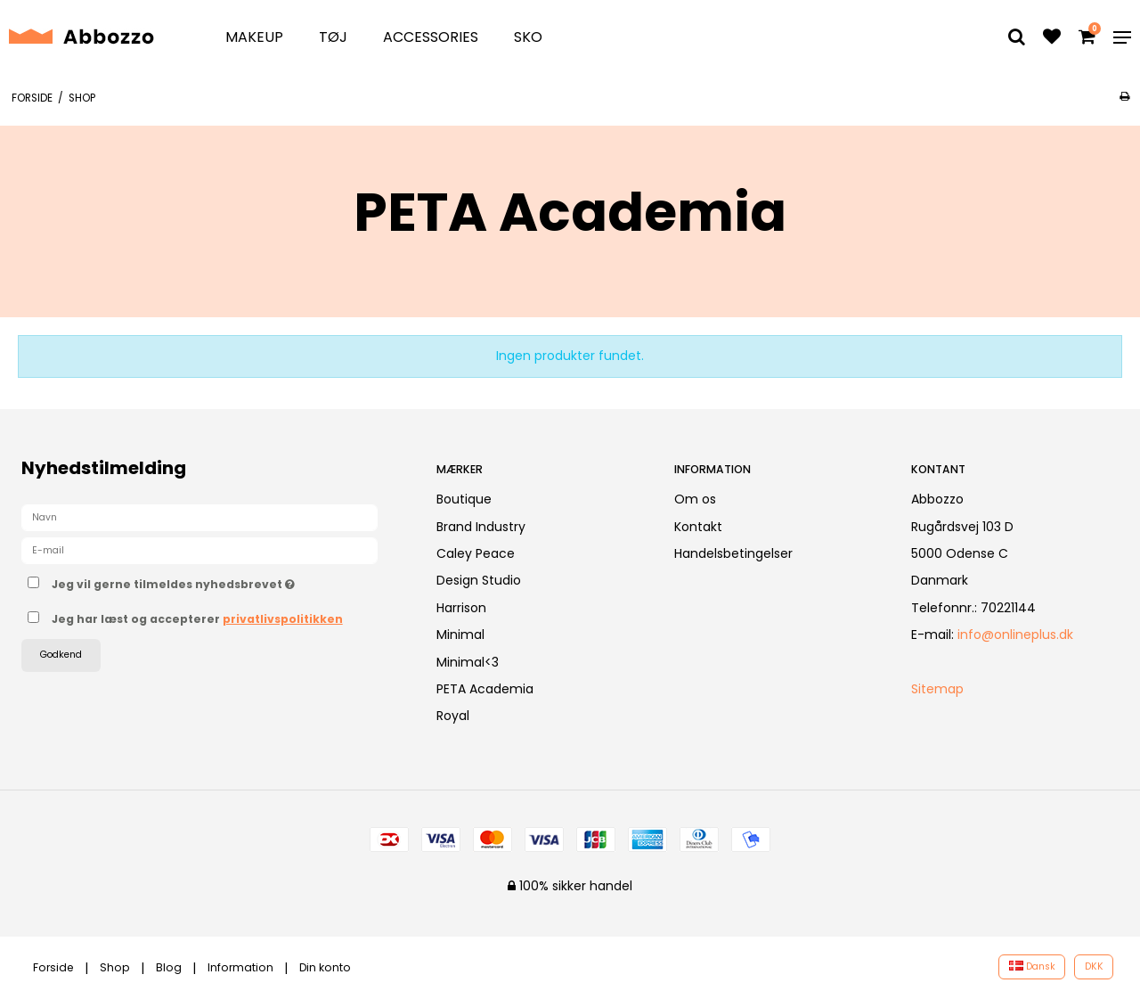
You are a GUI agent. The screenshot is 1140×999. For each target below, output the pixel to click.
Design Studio (478, 580)
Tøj (333, 37)
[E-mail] (199, 550)
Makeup (254, 37)
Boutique (464, 499)
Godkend (61, 654)
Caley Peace (475, 553)
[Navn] (199, 517)
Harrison (461, 608)
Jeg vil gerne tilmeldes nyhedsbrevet (229, 581)
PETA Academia (484, 689)
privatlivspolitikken (283, 618)
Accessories (430, 37)
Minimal (460, 634)
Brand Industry (480, 527)
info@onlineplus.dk (1015, 634)
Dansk (1032, 966)
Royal (452, 716)
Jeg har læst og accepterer (197, 618)
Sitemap (937, 689)
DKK (1094, 966)
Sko (528, 37)
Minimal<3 (467, 662)
